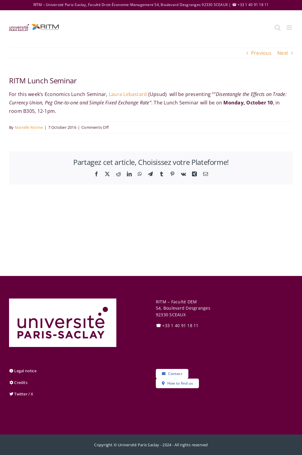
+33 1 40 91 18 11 (177, 325)
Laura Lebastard (128, 94)
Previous (261, 53)
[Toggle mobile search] (278, 27)
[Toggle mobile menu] (290, 27)
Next (282, 53)
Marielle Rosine (29, 127)
